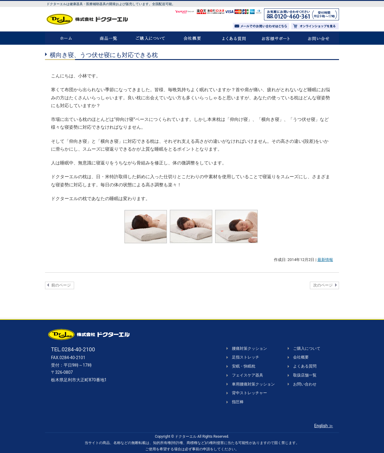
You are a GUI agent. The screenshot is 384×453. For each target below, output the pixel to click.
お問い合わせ (304, 384)
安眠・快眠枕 (243, 366)
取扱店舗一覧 (304, 375)
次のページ (323, 285)
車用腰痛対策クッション (253, 384)
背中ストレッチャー (249, 393)
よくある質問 (304, 366)
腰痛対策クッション (249, 348)
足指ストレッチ (245, 357)
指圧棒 (238, 402)
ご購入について (306, 348)
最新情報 (325, 259)
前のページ (61, 285)
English (321, 425)
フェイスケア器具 (247, 375)
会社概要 (301, 357)
